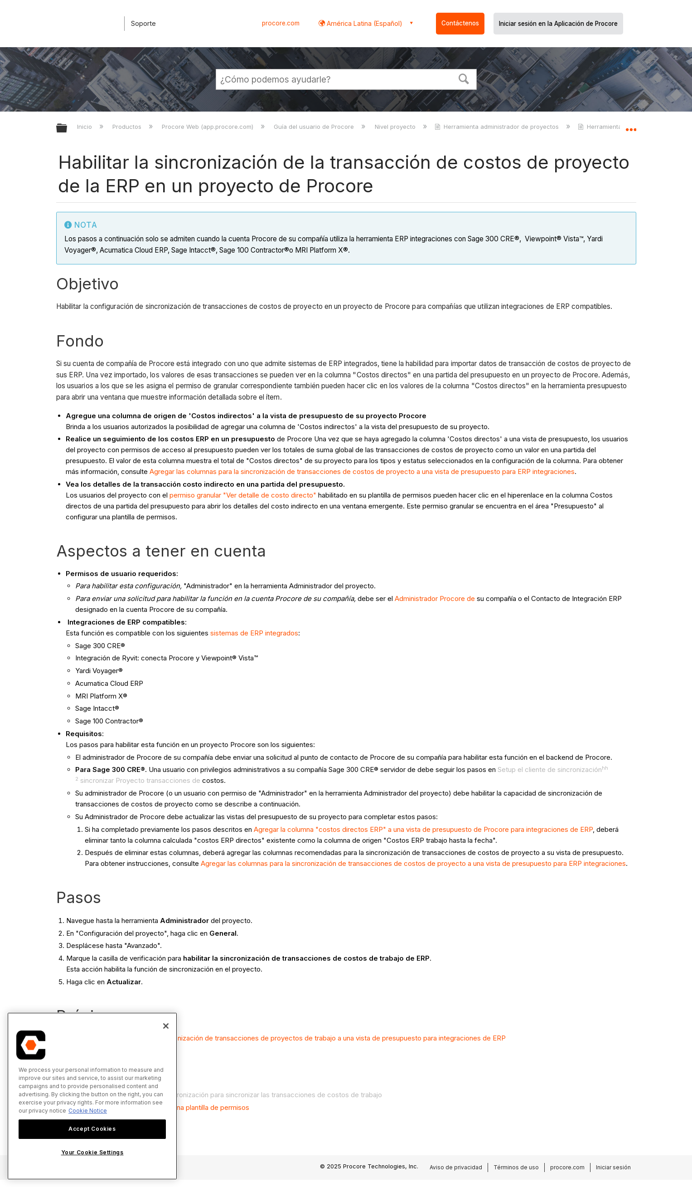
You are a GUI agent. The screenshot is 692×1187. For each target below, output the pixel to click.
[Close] (166, 1026)
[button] (463, 78)
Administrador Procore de (435, 598)
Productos (127, 126)
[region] (92, 1096)
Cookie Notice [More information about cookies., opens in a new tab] (87, 1110)
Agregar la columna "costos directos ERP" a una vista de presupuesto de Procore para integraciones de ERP (423, 829)
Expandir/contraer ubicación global (630, 125)
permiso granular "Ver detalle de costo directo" (242, 495)
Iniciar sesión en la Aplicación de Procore (558, 23)
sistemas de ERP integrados (254, 633)
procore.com (281, 23)
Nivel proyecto (396, 126)
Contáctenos (460, 23)
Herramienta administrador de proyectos (498, 126)
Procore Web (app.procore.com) (208, 126)
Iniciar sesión (613, 1167)
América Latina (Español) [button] (363, 23)
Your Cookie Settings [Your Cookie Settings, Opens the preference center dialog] (92, 1152)
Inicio (85, 126)
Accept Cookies (92, 1128)
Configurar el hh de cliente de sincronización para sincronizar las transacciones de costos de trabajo (224, 1094)
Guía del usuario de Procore (315, 126)
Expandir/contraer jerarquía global (67, 128)
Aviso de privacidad (456, 1167)
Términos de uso (516, 1167)
